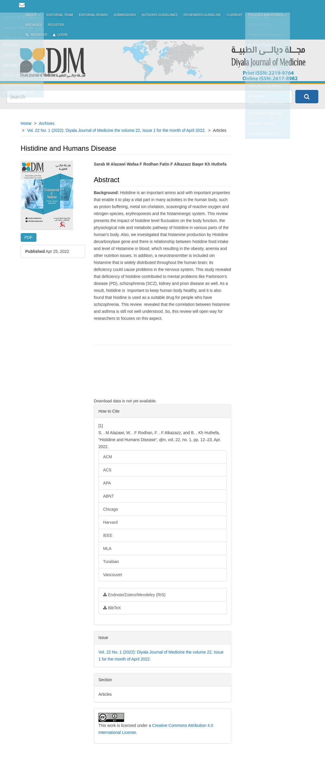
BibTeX (112, 608)
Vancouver (112, 574)
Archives (34, 24)
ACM (107, 457)
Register (56, 24)
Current (234, 15)
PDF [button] (28, 237)
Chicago (110, 509)
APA (107, 483)
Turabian (111, 561)
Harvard (110, 522)
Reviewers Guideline (202, 15)
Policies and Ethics (267, 15)
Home (26, 123)
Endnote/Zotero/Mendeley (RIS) (134, 594)
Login (60, 35)
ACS (107, 470)
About (33, 15)
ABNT (108, 496)
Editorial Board (93, 15)
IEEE (107, 535)
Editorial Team (60, 15)
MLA (107, 548)
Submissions (125, 15)
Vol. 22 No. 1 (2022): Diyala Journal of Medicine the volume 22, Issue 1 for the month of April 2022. (116, 130)
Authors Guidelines (159, 15)
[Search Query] (149, 96)
